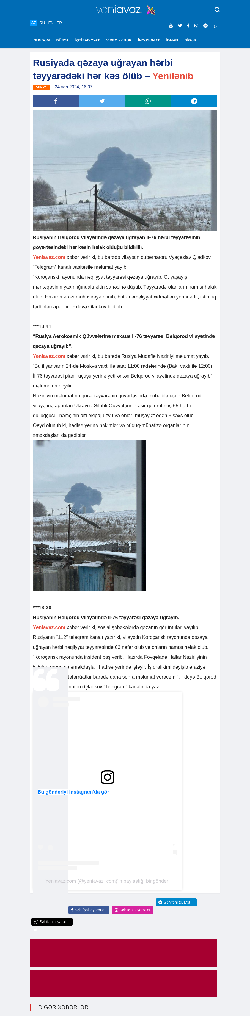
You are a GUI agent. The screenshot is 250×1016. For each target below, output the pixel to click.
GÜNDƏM (42, 40)
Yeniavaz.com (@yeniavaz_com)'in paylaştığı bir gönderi (107, 881)
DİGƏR (190, 40)
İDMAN (172, 40)
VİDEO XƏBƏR (119, 40)
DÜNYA (62, 40)
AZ (33, 23)
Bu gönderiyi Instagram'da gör (73, 792)
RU (42, 23)
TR (59, 23)
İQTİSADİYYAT (87, 40)
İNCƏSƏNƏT (149, 40)
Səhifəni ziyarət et (88, 910)
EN (50, 23)
